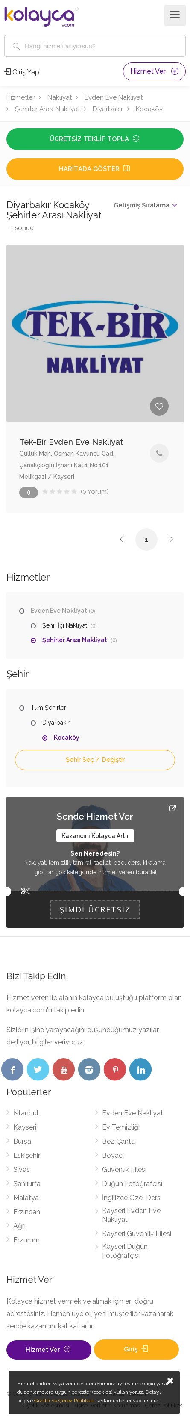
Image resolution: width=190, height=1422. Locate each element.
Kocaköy (149, 109)
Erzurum (26, 1240)
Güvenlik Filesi (124, 1169)
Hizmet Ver (154, 71)
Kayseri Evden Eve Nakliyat (131, 1215)
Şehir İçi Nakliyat (64, 625)
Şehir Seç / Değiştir (95, 760)
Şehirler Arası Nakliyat (47, 109)
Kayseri (24, 1127)
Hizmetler (20, 97)
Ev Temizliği (121, 1127)
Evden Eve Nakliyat (114, 97)
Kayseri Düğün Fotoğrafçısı (125, 1251)
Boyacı (113, 1155)
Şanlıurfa (27, 1184)
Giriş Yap (21, 72)
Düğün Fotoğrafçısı (132, 1184)
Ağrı (19, 1226)
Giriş (136, 1349)
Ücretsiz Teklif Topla (95, 139)
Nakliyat (59, 97)
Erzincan (26, 1212)
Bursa (22, 1141)
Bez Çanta (118, 1141)
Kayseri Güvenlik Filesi (136, 1234)
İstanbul (25, 1113)
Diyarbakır (108, 109)
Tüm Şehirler (48, 707)
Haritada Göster (95, 169)
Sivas (21, 1169)
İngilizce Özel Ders (131, 1198)
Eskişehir (26, 1155)
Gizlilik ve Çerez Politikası (64, 1401)
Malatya (26, 1198)
